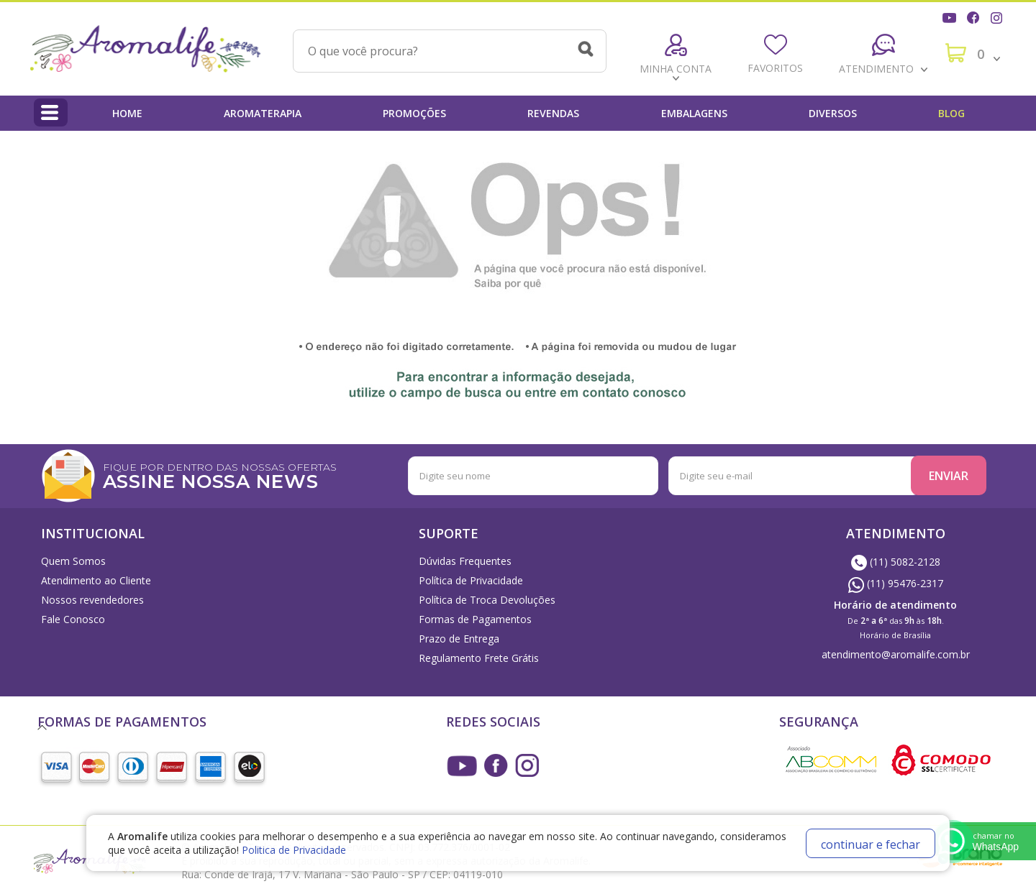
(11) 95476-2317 (895, 583)
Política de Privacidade (471, 580)
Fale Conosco (73, 619)
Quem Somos (73, 561)
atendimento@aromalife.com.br (896, 654)
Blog (951, 113)
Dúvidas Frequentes (465, 561)
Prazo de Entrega (459, 638)
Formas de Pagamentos (475, 619)
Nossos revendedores (92, 600)
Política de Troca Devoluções (487, 600)
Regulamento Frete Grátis (479, 658)
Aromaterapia (262, 113)
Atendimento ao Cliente (96, 580)
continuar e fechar (870, 844)
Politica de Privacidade (294, 850)
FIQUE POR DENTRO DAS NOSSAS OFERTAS (265, 475)
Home (127, 113)
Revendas (553, 113)
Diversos (833, 113)
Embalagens (694, 113)
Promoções (414, 113)
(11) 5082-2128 (895, 561)
